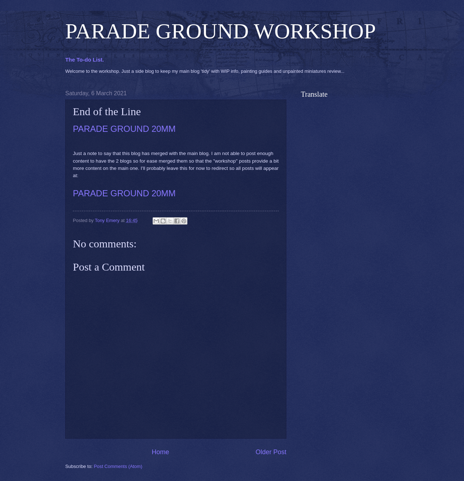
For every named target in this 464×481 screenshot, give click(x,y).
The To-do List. (84, 60)
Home (160, 452)
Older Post (271, 452)
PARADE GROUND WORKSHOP (220, 31)
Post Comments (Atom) (118, 466)
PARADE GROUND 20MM (124, 129)
